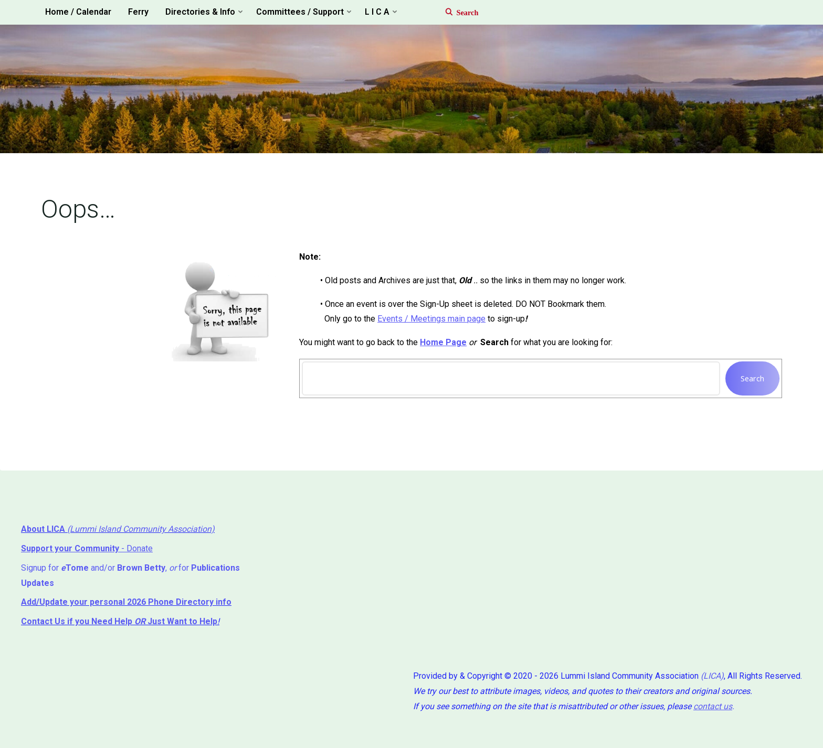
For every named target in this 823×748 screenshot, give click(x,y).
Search (752, 378)
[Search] (456, 12)
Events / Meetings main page (431, 319)
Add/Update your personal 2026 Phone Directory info (126, 602)
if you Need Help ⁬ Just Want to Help (119, 621)
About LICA (44, 529)
